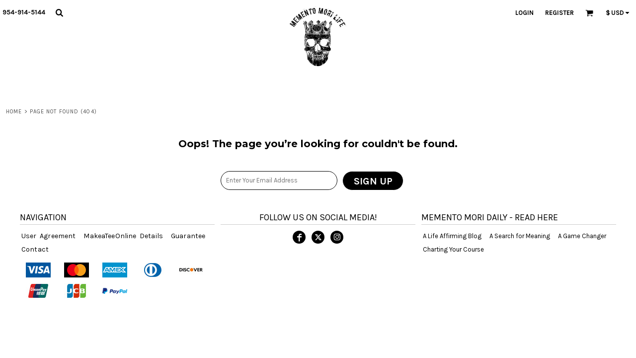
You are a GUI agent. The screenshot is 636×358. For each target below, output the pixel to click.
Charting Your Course (453, 249)
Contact (35, 249)
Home (14, 111)
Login (524, 12)
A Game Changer (582, 236)
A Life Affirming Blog (452, 236)
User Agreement (48, 236)
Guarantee (188, 236)
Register (559, 12)
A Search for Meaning (519, 236)
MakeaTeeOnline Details (123, 236)
